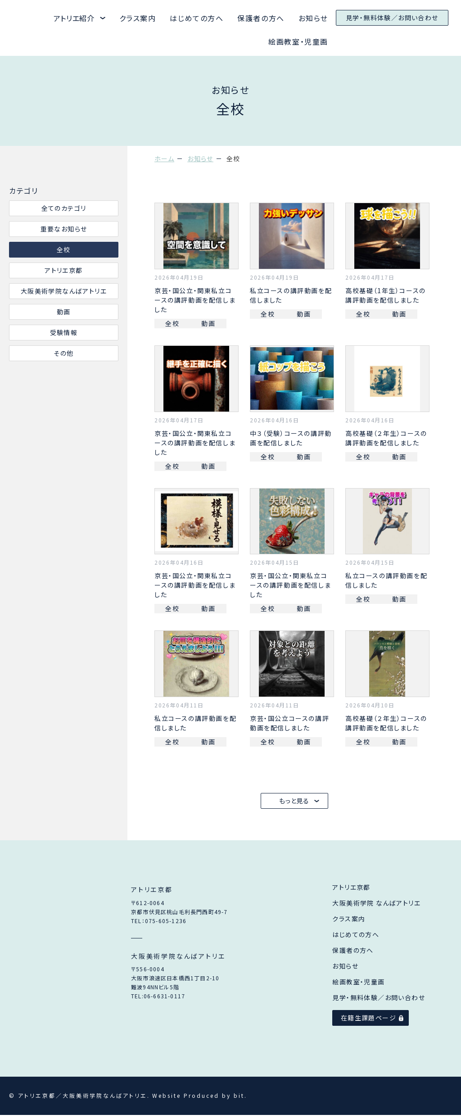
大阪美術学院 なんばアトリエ (376, 906)
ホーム (164, 158)
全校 (64, 249)
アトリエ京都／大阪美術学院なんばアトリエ (53, 950)
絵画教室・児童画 (298, 41)
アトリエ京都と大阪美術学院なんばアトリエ (21, 18)
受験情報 (64, 332)
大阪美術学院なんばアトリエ (64, 290)
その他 (63, 353)
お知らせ (313, 18)
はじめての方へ (196, 18)
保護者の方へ (261, 18)
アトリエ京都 (63, 270)
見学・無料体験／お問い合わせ (392, 17)
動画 (64, 311)
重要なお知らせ (64, 228)
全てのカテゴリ (63, 208)
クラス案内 (137, 18)
